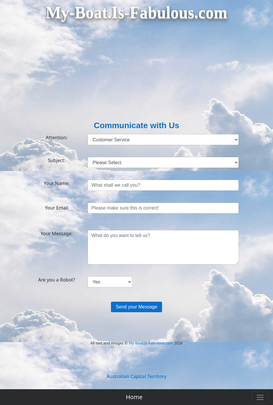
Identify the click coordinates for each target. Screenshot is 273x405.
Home (134, 397)
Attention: (56, 137)
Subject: (56, 160)
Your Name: (56, 183)
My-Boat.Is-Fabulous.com (151, 343)
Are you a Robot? (56, 280)
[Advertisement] (136, 75)
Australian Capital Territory (136, 376)
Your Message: (57, 233)
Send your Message (136, 306)
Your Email (56, 208)
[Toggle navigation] (260, 397)
